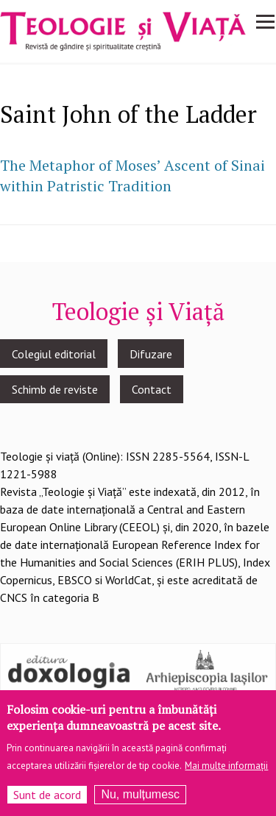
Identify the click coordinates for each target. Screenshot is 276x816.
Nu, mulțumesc (140, 800)
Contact (151, 389)
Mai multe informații (226, 771)
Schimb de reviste (55, 389)
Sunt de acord (47, 800)
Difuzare (151, 354)
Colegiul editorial (54, 354)
